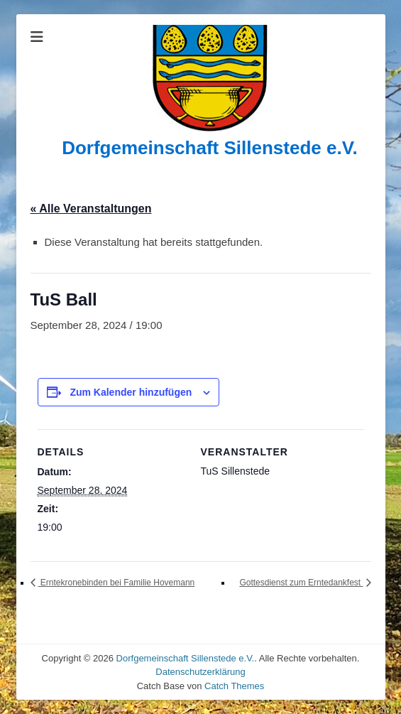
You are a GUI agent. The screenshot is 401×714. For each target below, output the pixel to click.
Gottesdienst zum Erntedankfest (301, 583)
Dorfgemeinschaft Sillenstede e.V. (210, 147)
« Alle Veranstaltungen (91, 208)
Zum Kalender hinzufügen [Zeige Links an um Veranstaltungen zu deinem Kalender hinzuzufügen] (131, 392)
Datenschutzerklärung (200, 671)
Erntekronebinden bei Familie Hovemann (116, 583)
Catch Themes (234, 686)
